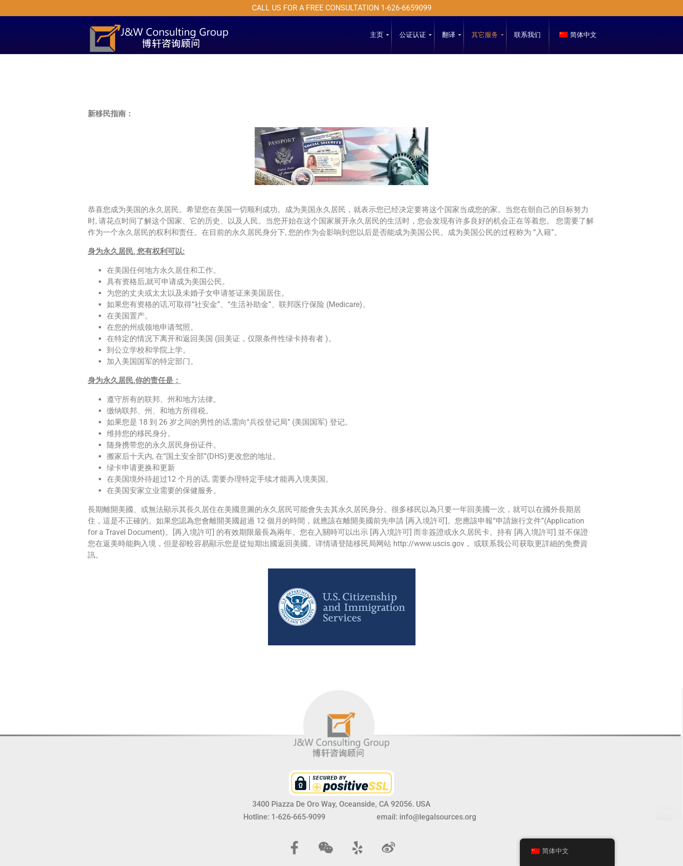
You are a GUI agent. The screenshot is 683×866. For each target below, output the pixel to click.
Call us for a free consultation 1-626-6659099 (342, 7)
